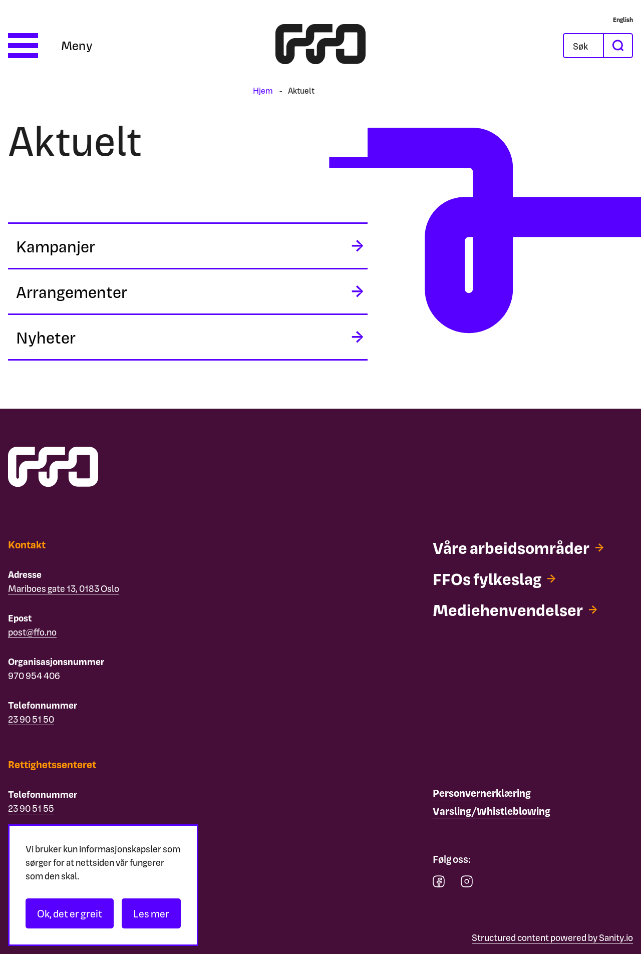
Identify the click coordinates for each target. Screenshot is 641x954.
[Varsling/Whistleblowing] (491, 811)
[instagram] (467, 883)
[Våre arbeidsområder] (518, 547)
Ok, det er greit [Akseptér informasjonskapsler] (69, 913)
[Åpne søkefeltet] (583, 45)
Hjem (263, 90)
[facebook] (439, 883)
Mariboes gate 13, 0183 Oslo (63, 588)
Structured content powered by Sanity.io (552, 937)
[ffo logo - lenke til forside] (320, 45)
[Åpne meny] (50, 45)
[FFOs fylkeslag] (494, 578)
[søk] (617, 45)
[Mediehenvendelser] (515, 609)
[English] (623, 19)
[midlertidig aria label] (188, 246)
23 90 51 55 (31, 808)
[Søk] (591, 45)
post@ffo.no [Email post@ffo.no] (32, 632)
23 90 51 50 (31, 719)
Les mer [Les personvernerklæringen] (151, 913)
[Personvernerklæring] (482, 793)
